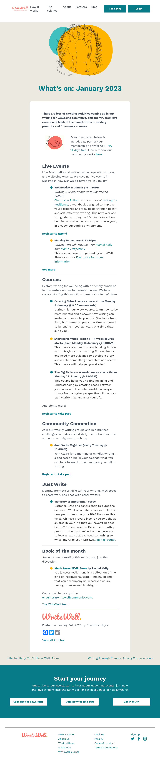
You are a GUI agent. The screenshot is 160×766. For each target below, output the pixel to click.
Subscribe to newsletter (28, 701)
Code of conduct (104, 743)
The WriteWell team (55, 604)
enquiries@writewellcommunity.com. (67, 597)
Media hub (64, 747)
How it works (34, 8)
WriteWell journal (68, 751)
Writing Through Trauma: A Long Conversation (120, 658)
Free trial (115, 8)
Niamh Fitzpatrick (72, 248)
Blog (94, 6)
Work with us (66, 743)
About (67, 6)
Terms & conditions (106, 747)
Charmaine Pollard (67, 200)
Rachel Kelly (103, 244)
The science (52, 8)
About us (63, 738)
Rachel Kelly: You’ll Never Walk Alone (33, 658)
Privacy (98, 738)
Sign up (135, 734)
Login (138, 8)
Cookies (99, 734)
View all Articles (53, 640)
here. (99, 154)
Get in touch (131, 701)
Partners (81, 6)
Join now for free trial (80, 701)
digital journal (105, 539)
